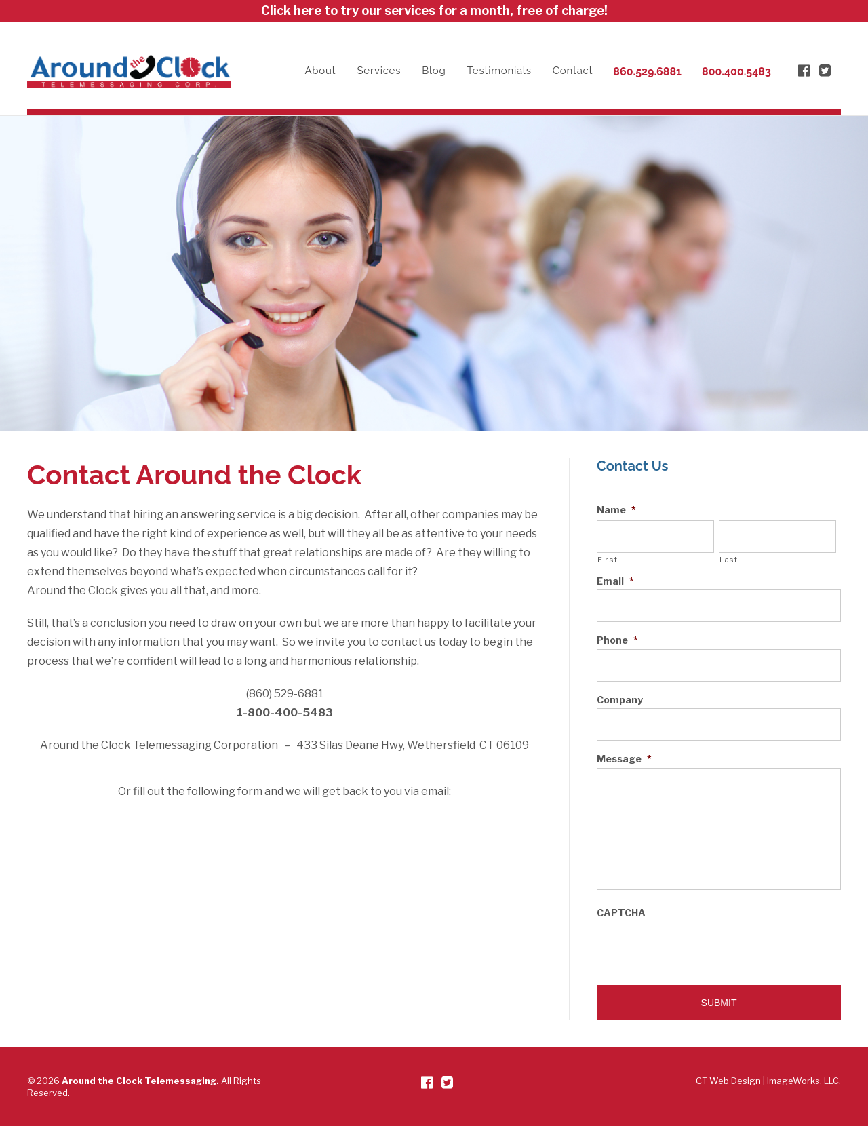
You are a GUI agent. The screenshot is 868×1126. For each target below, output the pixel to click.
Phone (617, 640)
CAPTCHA (621, 912)
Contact (573, 70)
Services (379, 70)
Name (616, 510)
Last (728, 559)
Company (620, 699)
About (320, 70)
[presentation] (700, 948)
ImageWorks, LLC (803, 1080)
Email (615, 581)
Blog (434, 70)
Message (624, 759)
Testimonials (499, 70)
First (607, 559)
